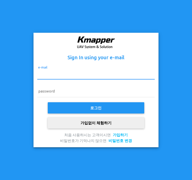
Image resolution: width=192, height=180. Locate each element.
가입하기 (120, 135)
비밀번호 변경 (120, 140)
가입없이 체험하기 (96, 123)
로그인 (96, 108)
